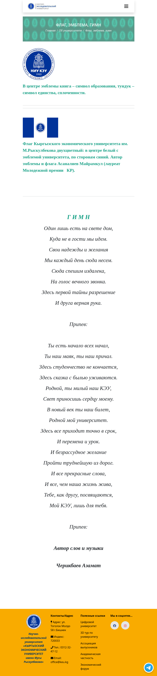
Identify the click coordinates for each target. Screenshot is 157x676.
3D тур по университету (89, 635)
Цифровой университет (89, 624)
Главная (51, 30)
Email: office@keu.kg (59, 660)
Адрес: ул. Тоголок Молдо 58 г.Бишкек (60, 626)
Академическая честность (91, 656)
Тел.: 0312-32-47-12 (61, 649)
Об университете (70, 30)
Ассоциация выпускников (89, 645)
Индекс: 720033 (57, 639)
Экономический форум (91, 667)
